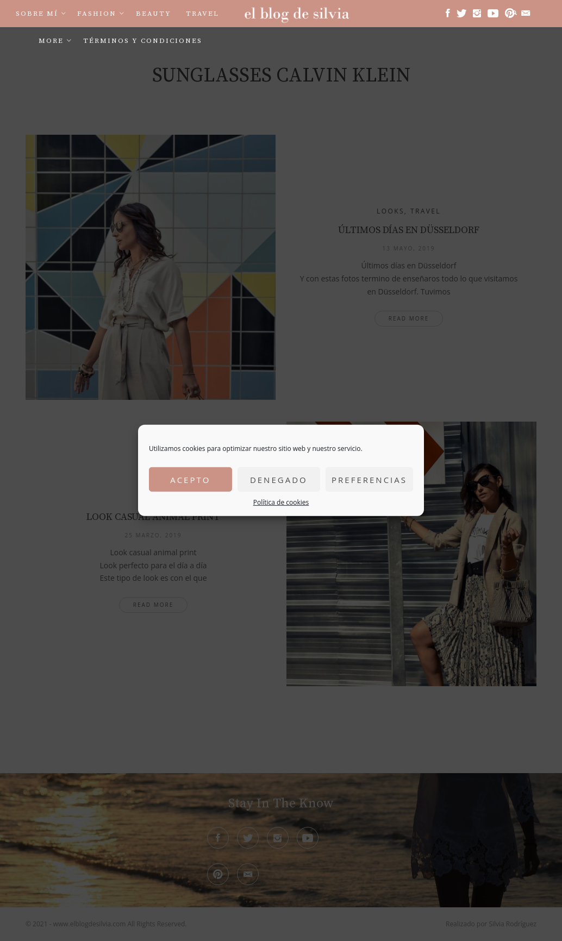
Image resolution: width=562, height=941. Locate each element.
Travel (202, 13)
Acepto (190, 479)
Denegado (279, 479)
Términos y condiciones (142, 40)
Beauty (153, 13)
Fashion (96, 13)
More (51, 40)
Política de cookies (281, 502)
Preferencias (369, 479)
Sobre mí (37, 13)
